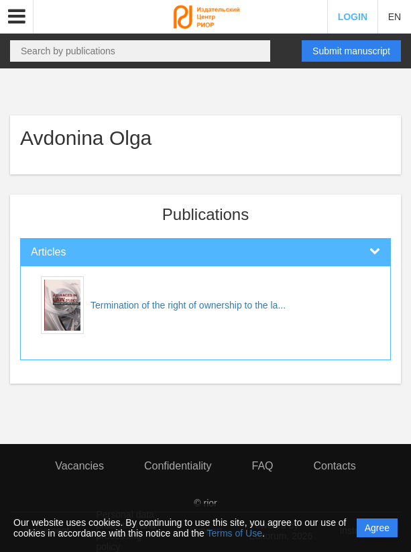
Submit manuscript (351, 51)
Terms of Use (234, 533)
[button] (17, 17)
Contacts (335, 466)
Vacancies (79, 466)
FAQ (262, 466)
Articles (48, 252)
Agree (377, 527)
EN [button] (394, 16)
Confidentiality (178, 466)
